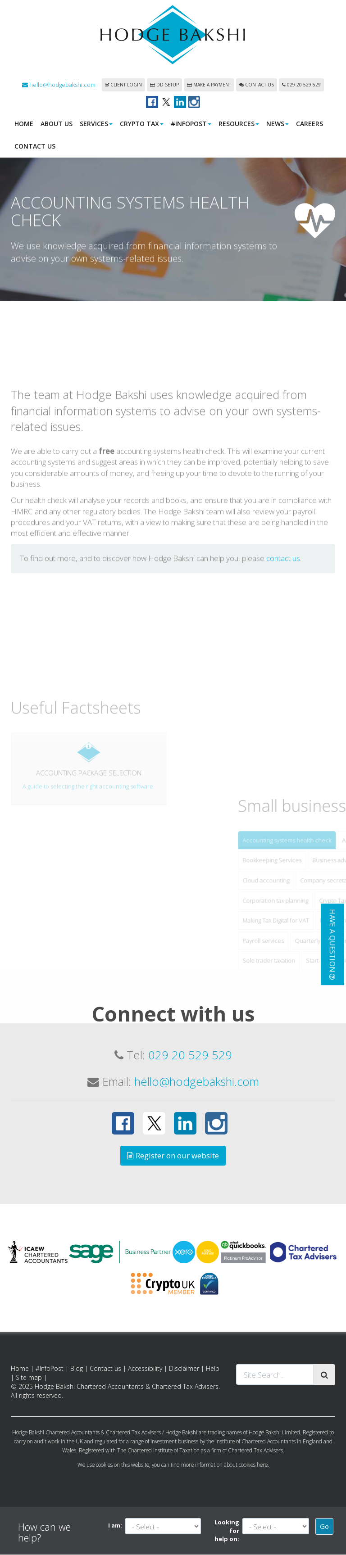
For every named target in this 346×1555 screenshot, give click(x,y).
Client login (123, 85)
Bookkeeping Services (302, 923)
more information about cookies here (224, 1465)
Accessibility (145, 1369)
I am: (115, 1526)
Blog (76, 1369)
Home (23, 124)
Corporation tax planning (305, 963)
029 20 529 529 (301, 85)
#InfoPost (191, 124)
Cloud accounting (296, 944)
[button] (332, 944)
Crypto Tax (142, 124)
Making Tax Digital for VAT (306, 984)
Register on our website (173, 1156)
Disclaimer (184, 1369)
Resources (239, 124)
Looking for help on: (226, 1531)
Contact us (256, 85)
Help (212, 1369)
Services (96, 124)
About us (57, 124)
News (277, 124)
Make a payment (209, 85)
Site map (29, 1378)
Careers (309, 124)
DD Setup (164, 85)
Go (324, 1526)
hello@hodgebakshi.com (59, 85)
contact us (283, 622)
